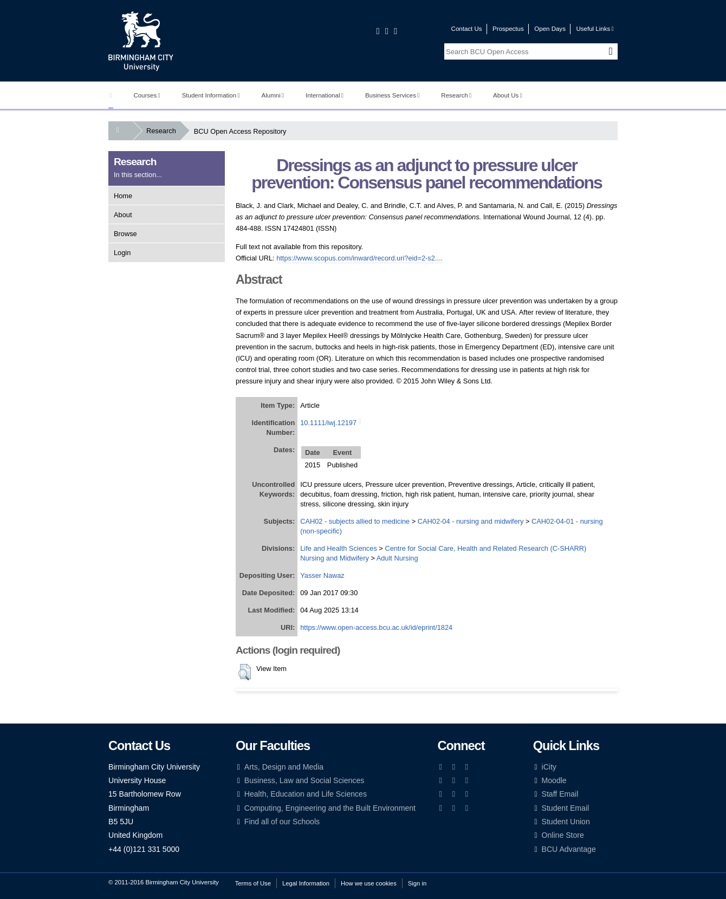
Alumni (273, 95)
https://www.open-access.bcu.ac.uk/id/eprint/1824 (376, 627)
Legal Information (305, 883)
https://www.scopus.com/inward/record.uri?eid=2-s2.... (359, 258)
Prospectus (508, 28)
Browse (125, 234)
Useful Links (594, 28)
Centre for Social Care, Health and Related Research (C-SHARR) (485, 548)
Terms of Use (253, 883)
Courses (146, 95)
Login (122, 253)
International (324, 95)
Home (123, 196)
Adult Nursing (397, 558)
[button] (244, 672)
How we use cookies (369, 883)
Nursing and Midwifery (334, 558)
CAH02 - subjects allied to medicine (355, 521)
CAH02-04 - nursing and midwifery (471, 521)
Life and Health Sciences (338, 548)
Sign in (417, 883)
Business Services (392, 95)
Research (456, 95)
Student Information (211, 95)
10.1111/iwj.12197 (328, 423)
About (123, 215)
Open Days (550, 28)
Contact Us (466, 28)
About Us (507, 95)
